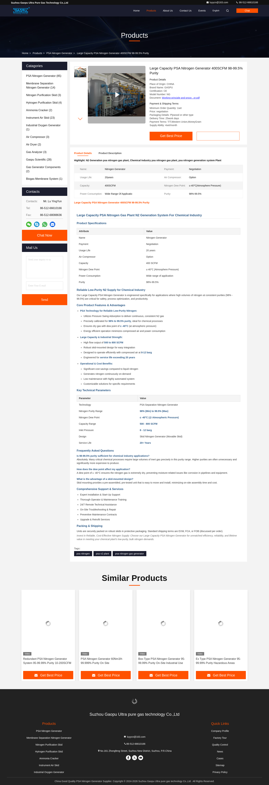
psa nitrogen (83, 553)
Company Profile (220, 731)
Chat (247, 10)
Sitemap (220, 765)
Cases (220, 758)
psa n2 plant (102, 553)
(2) (39, 110)
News (220, 751)
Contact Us (185, 10)
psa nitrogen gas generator (129, 553)
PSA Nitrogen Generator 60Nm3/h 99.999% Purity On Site (101, 660)
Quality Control (220, 744)
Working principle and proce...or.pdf (181, 97)
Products (151, 10)
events (202, 10)
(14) (40, 85)
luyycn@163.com (217, 2)
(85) (43, 75)
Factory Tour (220, 737)
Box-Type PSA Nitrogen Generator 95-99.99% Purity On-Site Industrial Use (161, 660)
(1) (43, 127)
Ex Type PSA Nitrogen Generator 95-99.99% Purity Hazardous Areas (218, 660)
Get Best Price (171, 136)
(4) (44, 102)
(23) (40, 117)
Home (136, 10)
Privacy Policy (220, 772)
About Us (168, 10)
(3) (43, 95)
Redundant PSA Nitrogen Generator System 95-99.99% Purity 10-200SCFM (47, 660)
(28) (39, 159)
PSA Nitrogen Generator (59, 53)
